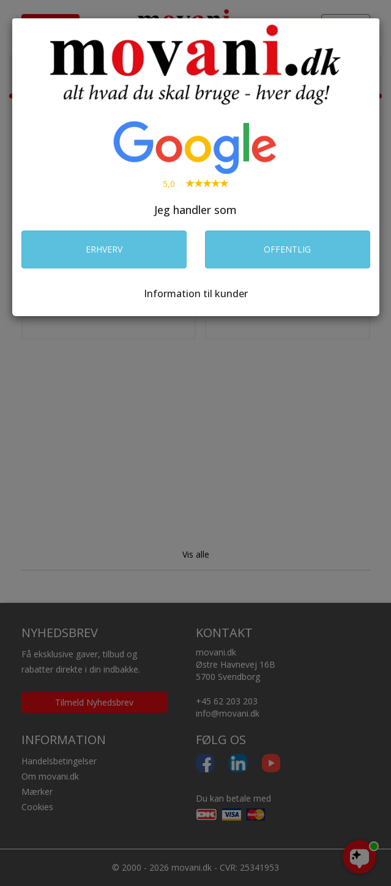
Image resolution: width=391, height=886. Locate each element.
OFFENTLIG (287, 249)
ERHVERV (104, 249)
